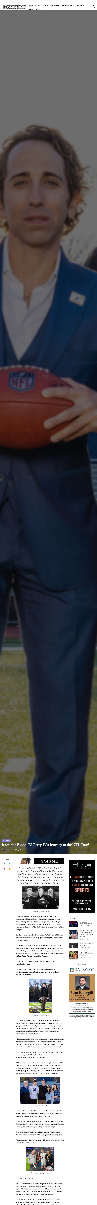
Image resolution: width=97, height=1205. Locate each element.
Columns (32, 6)
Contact (38, 9)
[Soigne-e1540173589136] (40, 861)
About (32, 9)
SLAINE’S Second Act (86, 923)
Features (45, 6)
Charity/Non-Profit (67, 6)
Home (39, 6)
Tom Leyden (9, 850)
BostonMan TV (55, 6)
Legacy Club (79, 6)
